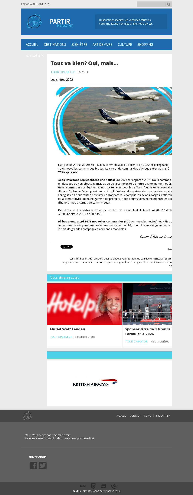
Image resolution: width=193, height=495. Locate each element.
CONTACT (135, 415)
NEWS (147, 415)
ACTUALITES (35, 55)
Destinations (55, 44)
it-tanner (109, 491)
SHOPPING (145, 44)
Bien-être (79, 44)
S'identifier (163, 415)
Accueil (32, 44)
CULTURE (125, 44)
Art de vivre (102, 44)
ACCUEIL (121, 415)
